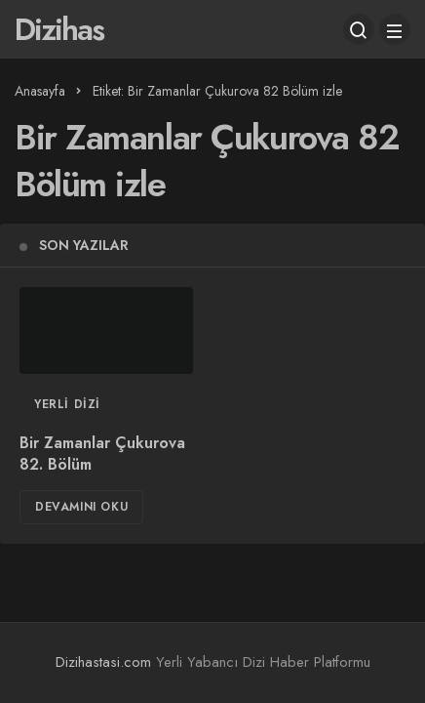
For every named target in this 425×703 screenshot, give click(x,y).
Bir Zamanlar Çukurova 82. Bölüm (102, 454)
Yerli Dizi (67, 404)
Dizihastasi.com (103, 662)
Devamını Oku (81, 507)
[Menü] (394, 29)
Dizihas (59, 29)
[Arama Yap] (358, 29)
